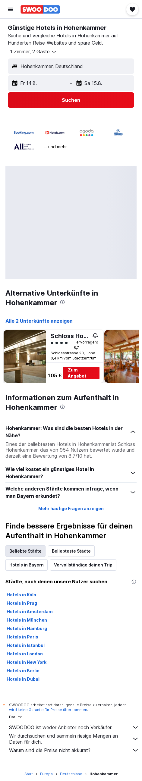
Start (28, 774)
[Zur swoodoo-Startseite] (40, 9)
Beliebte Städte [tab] (25, 551)
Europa (46, 774)
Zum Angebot (77, 372)
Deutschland (71, 774)
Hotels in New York (26, 662)
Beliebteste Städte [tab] (71, 551)
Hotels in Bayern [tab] (26, 564)
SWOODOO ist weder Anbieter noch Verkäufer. (74, 727)
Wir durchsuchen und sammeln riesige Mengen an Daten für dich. (74, 739)
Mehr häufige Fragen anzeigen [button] (71, 508)
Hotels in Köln (21, 594)
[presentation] (62, 302)
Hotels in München (27, 620)
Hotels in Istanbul (26, 645)
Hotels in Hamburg (27, 628)
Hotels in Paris (22, 636)
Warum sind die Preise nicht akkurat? (74, 750)
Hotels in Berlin (23, 670)
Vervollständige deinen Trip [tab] (83, 564)
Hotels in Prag (22, 603)
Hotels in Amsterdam (30, 611)
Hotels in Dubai (23, 679)
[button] (10, 9)
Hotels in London (25, 653)
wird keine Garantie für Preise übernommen (48, 709)
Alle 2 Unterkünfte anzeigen (39, 321)
